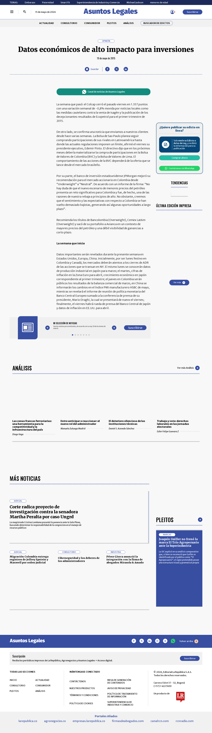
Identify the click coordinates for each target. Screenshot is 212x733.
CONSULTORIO (69, 23)
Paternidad (48, 2)
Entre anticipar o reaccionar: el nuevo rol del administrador (80, 422)
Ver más (179, 282)
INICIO (13, 680)
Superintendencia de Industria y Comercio (98, 2)
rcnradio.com (185, 721)
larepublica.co (27, 721)
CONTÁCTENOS (78, 681)
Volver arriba (188, 641)
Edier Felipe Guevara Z (178, 431)
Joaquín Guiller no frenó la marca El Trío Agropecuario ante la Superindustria (179, 542)
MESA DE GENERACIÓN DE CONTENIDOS (119, 681)
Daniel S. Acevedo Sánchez (130, 428)
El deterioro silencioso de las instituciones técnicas (127, 422)
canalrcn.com (160, 721)
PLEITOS (111, 23)
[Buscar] (24, 12)
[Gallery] (80, 325)
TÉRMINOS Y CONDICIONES (84, 695)
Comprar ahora (179, 157)
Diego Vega (33, 434)
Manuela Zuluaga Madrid (82, 428)
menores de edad (159, 2)
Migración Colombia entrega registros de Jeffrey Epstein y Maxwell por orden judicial (29, 559)
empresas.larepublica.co (89, 721)
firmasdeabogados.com (128, 721)
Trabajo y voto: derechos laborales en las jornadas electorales (173, 424)
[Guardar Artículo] (92, 69)
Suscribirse (192, 12)
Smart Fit (65, 2)
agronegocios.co (55, 721)
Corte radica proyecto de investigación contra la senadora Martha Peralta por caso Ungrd (44, 511)
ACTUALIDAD (46, 23)
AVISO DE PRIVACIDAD (119, 688)
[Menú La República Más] (12, 12)
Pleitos (164, 520)
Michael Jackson (135, 2)
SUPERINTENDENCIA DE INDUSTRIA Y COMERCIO (120, 703)
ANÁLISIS (128, 23)
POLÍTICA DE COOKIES (81, 703)
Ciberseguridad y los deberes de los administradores (79, 559)
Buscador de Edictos (156, 23)
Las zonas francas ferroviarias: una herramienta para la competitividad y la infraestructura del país (32, 425)
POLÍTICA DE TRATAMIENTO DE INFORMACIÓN (122, 695)
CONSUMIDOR (92, 23)
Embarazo (30, 2)
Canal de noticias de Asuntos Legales (103, 92)
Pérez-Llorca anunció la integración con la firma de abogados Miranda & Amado (125, 559)
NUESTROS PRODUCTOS (82, 688)
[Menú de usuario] (172, 12)
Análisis (22, 368)
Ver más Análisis (188, 368)
